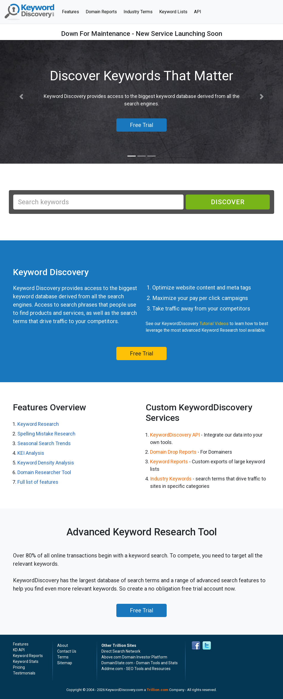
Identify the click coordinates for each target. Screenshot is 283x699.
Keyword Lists (173, 11)
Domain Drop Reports (173, 452)
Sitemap (64, 663)
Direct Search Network (120, 651)
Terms (63, 657)
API (197, 11)
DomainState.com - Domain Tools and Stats (139, 663)
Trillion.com (157, 690)
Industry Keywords (171, 479)
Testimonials (24, 673)
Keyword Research (38, 424)
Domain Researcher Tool (44, 472)
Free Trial (141, 353)
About (62, 645)
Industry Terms (138, 11)
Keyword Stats (25, 661)
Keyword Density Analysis (45, 463)
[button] (21, 97)
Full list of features (37, 482)
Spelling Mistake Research (46, 434)
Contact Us (66, 651)
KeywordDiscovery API (175, 435)
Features (72, 11)
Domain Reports (101, 11)
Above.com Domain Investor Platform (134, 657)
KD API (19, 650)
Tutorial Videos (214, 323)
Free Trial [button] (141, 125)
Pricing (19, 667)
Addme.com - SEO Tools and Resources (136, 668)
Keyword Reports (169, 461)
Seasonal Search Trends (44, 443)
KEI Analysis (30, 453)
